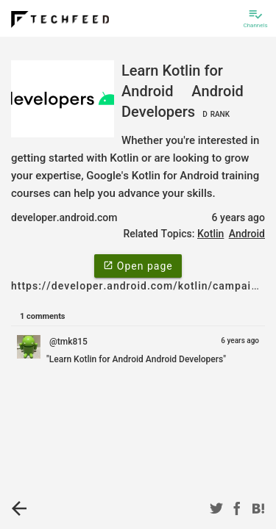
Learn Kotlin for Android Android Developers (182, 91)
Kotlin (210, 234)
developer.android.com (64, 217)
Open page (137, 265)
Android (247, 234)
